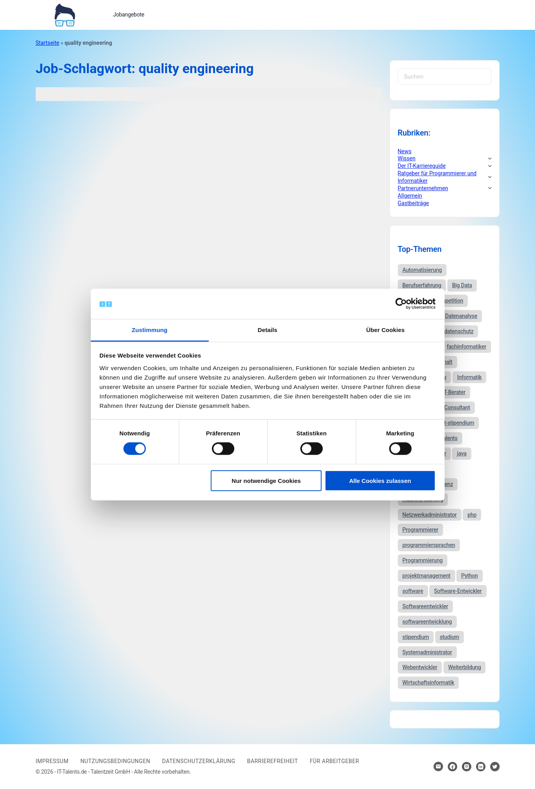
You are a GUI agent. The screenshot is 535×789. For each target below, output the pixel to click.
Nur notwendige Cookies (266, 480)
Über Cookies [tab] (385, 330)
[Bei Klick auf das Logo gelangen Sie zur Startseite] (65, 14)
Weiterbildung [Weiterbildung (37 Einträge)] (464, 667)
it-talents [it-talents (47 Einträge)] (447, 438)
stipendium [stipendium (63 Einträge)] (416, 637)
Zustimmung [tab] (149, 330)
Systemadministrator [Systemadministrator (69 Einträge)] (427, 652)
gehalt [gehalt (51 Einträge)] (445, 362)
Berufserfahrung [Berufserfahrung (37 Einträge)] (422, 285)
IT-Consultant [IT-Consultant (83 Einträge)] (454, 407)
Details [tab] (268, 330)
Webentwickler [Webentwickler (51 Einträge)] (420, 667)
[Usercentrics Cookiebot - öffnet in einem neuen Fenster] (401, 304)
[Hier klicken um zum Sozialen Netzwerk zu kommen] (452, 766)
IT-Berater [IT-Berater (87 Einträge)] (453, 392)
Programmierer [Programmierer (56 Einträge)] (420, 530)
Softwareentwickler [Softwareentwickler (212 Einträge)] (426, 606)
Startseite (47, 43)
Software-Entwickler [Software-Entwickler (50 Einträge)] (458, 591)
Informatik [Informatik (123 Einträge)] (469, 377)
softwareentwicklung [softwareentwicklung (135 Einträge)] (427, 621)
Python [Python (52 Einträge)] (469, 575)
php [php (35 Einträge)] (471, 515)
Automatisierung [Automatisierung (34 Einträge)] (422, 270)
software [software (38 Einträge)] (413, 591)
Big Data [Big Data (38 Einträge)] (462, 285)
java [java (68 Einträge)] (461, 453)
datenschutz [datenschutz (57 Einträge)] (459, 331)
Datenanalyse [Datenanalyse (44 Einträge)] (461, 316)
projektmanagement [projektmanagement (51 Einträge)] (426, 575)
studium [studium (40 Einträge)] (449, 637)
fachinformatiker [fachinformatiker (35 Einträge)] (466, 346)
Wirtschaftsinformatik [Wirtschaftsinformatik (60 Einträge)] (428, 682)
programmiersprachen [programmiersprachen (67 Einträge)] (429, 545)
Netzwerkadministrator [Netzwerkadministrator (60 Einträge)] (430, 515)
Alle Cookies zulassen (380, 480)
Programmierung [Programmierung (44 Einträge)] (423, 560)
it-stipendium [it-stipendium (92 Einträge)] (458, 423)
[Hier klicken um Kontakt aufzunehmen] (438, 766)
